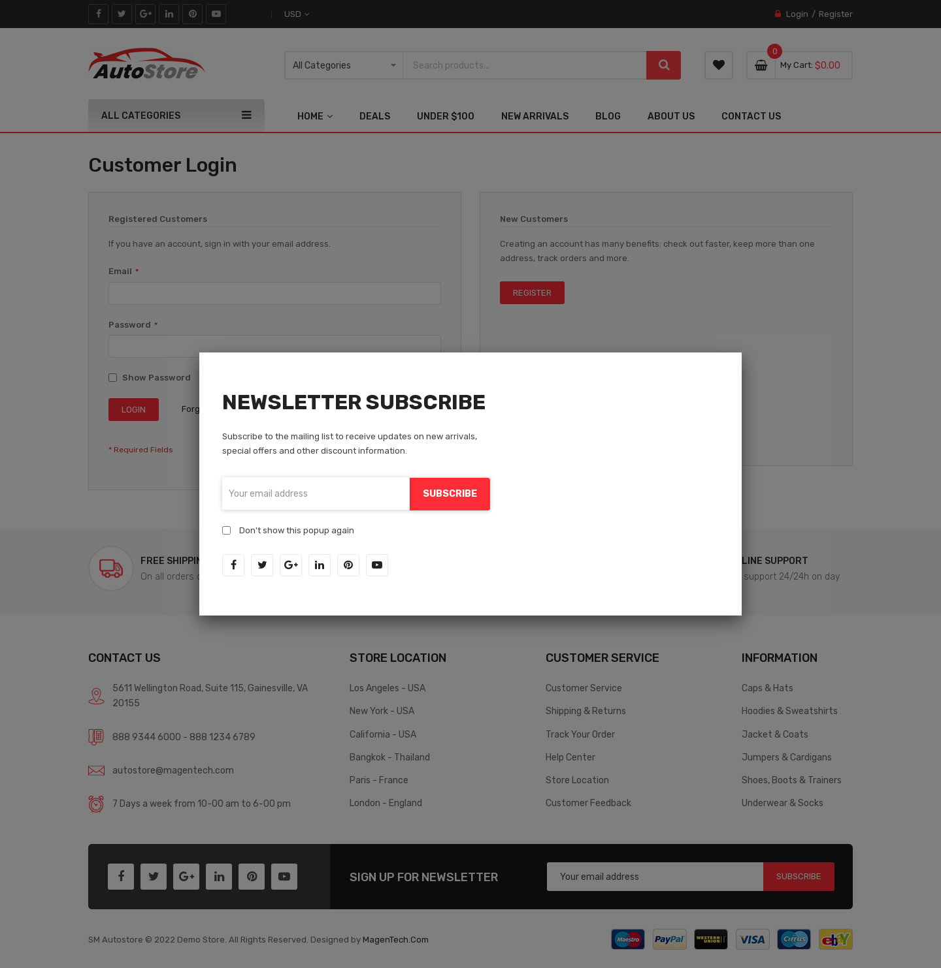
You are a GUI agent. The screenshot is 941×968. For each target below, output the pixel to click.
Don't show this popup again (296, 530)
